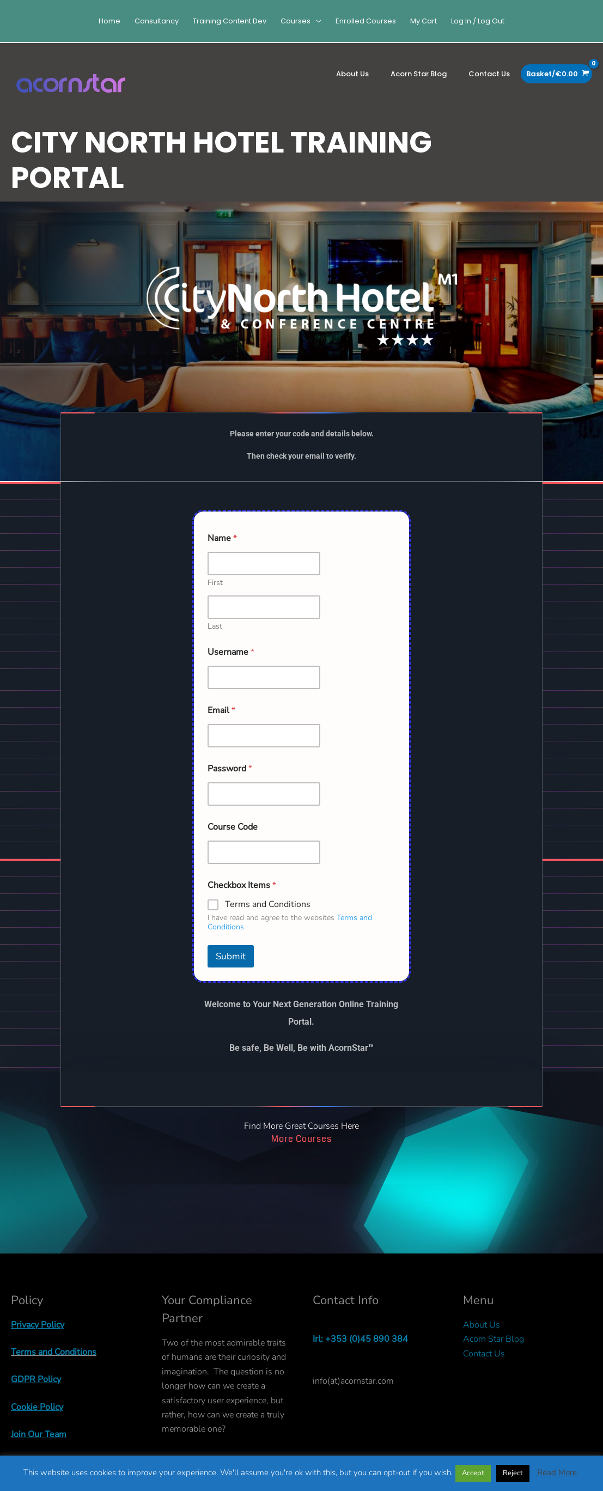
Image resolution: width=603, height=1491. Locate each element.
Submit (231, 967)
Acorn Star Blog (493, 1350)
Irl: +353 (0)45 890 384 (360, 1350)
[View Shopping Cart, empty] (556, 73)
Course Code (233, 838)
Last (215, 637)
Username (231, 664)
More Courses (301, 1150)
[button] (300, 21)
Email (221, 722)
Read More (557, 1472)
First (215, 594)
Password (230, 780)
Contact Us (484, 1365)
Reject (513, 1473)
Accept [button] (473, 1473)
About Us (481, 1336)
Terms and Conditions (267, 916)
